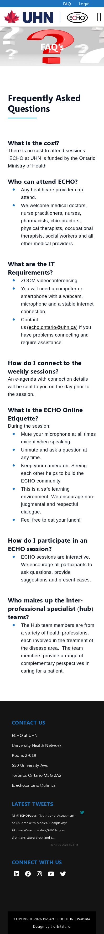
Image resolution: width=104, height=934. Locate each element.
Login (84, 3)
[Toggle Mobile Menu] (95, 16)
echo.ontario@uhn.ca (52, 327)
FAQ (67, 3)
